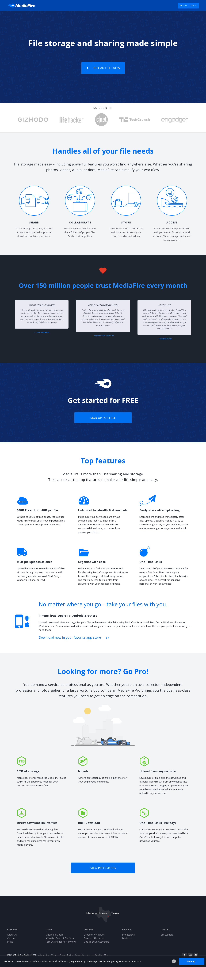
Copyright (79, 955)
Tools (49, 929)
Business (126, 938)
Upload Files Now (106, 68)
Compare (88, 929)
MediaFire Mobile (54, 934)
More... (107, 955)
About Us (12, 934)
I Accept (191, 961)
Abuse (90, 955)
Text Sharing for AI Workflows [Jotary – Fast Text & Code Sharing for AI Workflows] (61, 941)
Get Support (166, 934)
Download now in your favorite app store (70, 637)
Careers (11, 938)
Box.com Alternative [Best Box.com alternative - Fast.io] (94, 938)
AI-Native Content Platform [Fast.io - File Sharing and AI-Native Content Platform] (60, 938)
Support (165, 929)
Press (10, 941)
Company (12, 929)
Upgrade (126, 929)
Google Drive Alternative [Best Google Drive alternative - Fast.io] (96, 941)
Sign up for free (103, 418)
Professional (128, 934)
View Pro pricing (103, 868)
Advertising (43, 955)
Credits (98, 955)
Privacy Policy (66, 955)
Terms (54, 955)
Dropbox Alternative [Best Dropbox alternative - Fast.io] (94, 934)
